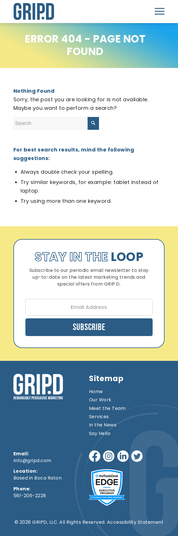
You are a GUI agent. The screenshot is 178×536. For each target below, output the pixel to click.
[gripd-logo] (58, 11)
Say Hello (100, 433)
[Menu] (158, 11)
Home (96, 392)
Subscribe (89, 327)
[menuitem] (158, 11)
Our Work (100, 400)
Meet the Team (107, 408)
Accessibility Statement (135, 522)
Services (99, 417)
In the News (103, 425)
